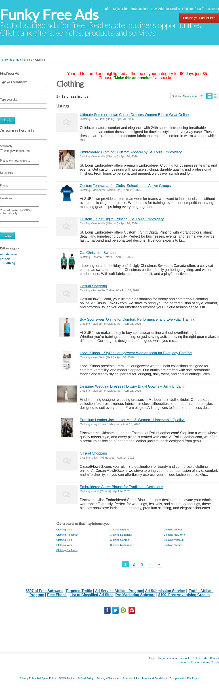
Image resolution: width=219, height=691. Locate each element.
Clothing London (173, 529)
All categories (8, 254)
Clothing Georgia (119, 539)
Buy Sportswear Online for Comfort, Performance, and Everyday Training (137, 319)
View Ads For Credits (165, 9)
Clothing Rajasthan (67, 534)
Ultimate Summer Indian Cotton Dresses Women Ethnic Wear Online (134, 115)
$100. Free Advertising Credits (184, 595)
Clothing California (67, 550)
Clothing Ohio (64, 529)
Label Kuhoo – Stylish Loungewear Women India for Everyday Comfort (136, 353)
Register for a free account (130, 9)
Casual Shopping (93, 286)
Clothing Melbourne (121, 544)
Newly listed (190, 96)
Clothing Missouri (173, 539)
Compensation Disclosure (184, 678)
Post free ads (199, 658)
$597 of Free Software (44, 591)
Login (105, 9)
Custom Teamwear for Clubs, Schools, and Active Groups (125, 186)
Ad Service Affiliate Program (119, 591)
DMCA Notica (67, 678)
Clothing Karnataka (121, 534)
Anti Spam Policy (46, 678)
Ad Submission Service (165, 591)
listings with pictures (17, 150)
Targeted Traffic (79, 591)
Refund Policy (86, 678)
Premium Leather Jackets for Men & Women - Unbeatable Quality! (132, 420)
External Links (130, 678)
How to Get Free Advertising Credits (198, 662)
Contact (214, 658)
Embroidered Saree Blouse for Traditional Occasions (121, 487)
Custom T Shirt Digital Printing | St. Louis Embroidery (122, 219)
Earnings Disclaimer (108, 678)
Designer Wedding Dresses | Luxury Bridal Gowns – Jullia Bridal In (132, 386)
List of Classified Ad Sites (92, 595)
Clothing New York (174, 534)
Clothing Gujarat (119, 529)
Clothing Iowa (64, 544)
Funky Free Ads (49, 14)
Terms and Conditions (154, 678)
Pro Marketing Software (135, 595)
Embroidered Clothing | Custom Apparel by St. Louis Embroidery (131, 152)
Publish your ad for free (199, 18)
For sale (5, 259)
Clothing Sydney (173, 544)
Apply (7, 120)
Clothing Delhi (64, 539)
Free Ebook (57, 595)
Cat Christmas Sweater (98, 253)
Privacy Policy (28, 678)
